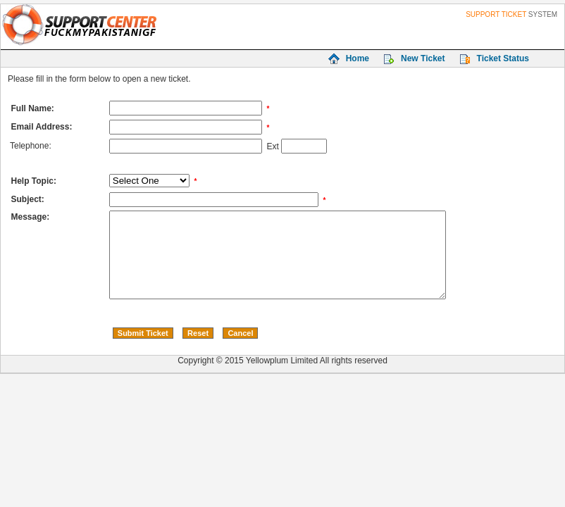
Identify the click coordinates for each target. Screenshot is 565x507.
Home (357, 58)
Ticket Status (503, 58)
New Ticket (423, 58)
